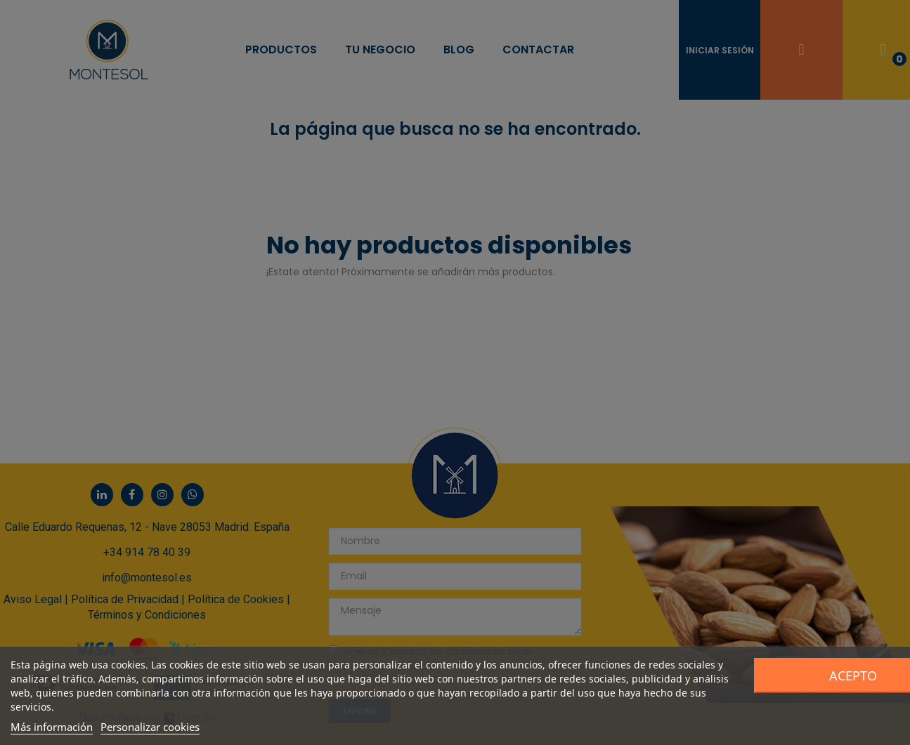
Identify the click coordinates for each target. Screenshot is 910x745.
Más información (52, 727)
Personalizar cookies (150, 727)
